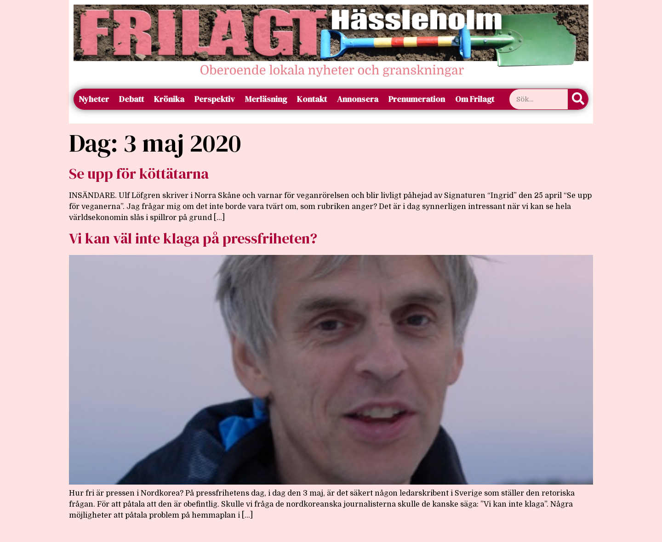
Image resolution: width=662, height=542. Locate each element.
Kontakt (312, 99)
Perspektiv (214, 99)
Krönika (169, 99)
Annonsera (357, 99)
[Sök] (578, 99)
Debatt (131, 99)
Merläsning (266, 99)
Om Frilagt (474, 99)
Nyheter (94, 99)
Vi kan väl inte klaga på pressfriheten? (193, 238)
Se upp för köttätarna (139, 174)
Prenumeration (416, 99)
